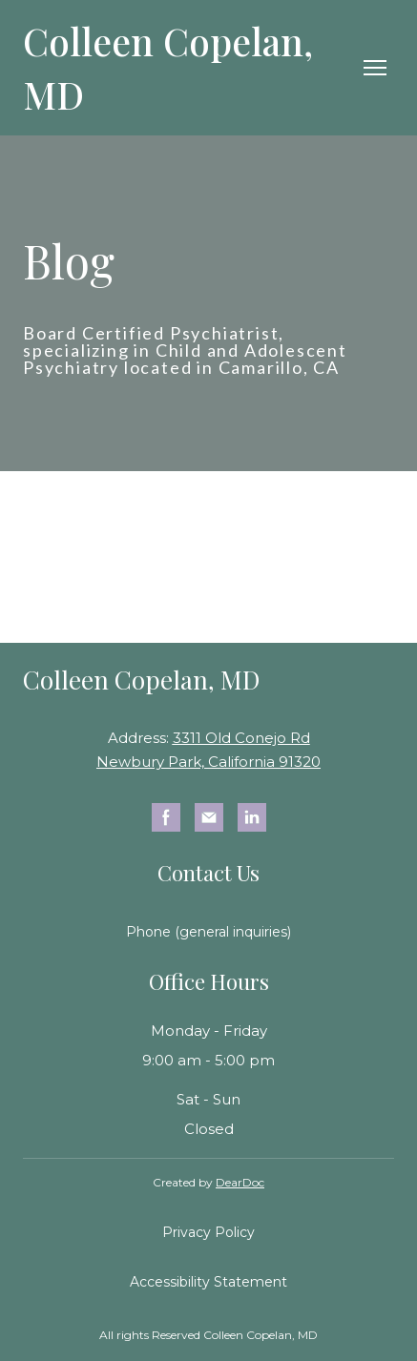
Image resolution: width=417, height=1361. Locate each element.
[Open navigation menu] (375, 68)
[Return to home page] (189, 67)
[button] (166, 817)
